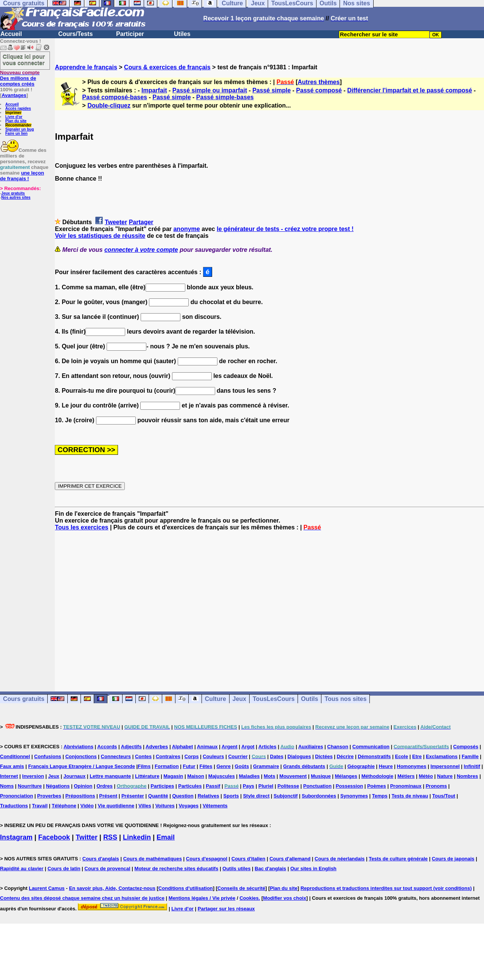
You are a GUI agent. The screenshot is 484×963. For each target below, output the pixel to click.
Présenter (132, 796)
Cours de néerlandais (340, 859)
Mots (269, 776)
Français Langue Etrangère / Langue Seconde (81, 766)
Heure (386, 766)
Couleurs (213, 756)
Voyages (189, 805)
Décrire (345, 756)
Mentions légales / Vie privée (202, 898)
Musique (321, 776)
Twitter (87, 837)
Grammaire (266, 766)
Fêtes (206, 766)
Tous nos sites (345, 699)
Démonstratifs (374, 756)
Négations (58, 786)
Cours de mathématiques (152, 859)
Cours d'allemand (290, 859)
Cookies (249, 898)
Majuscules (221, 776)
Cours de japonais (453, 859)
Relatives (208, 796)
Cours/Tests (75, 34)
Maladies (249, 776)
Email (166, 837)
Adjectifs (131, 746)
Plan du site (15, 121)
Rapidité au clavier (21, 868)
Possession (349, 786)
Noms (7, 786)
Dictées (323, 756)
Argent (229, 746)
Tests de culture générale (398, 859)
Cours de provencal (107, 868)
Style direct (256, 796)
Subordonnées (319, 796)
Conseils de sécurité (241, 888)
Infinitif (472, 766)
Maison (195, 776)
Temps (380, 796)
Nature (445, 776)
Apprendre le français (86, 67)
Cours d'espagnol (206, 859)
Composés (465, 746)
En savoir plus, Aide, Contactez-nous (112, 888)
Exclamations (442, 756)
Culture (215, 699)
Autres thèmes (319, 82)
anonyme (186, 229)
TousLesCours (274, 699)
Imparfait (154, 90)
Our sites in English (313, 868)
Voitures (165, 805)
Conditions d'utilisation (185, 888)
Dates (276, 756)
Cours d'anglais (100, 859)
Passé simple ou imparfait (209, 90)
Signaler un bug (19, 129)
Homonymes (412, 766)
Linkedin (137, 837)
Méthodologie (377, 776)
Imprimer (13, 113)
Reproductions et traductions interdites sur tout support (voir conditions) (386, 888)
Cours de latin (64, 868)
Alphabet (182, 746)
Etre (417, 756)
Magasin (173, 776)
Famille (470, 756)
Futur (189, 766)
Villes (144, 805)
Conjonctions (81, 756)
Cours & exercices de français (167, 67)
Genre (223, 766)
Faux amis (12, 766)
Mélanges (346, 776)
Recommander (18, 125)
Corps (192, 756)
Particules (190, 786)
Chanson (337, 746)
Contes (143, 756)
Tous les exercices (81, 527)
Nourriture (30, 786)
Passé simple (271, 90)
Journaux (75, 776)
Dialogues (299, 756)
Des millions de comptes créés (20, 78)
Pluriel (265, 786)
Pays (248, 786)
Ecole (401, 756)
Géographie (361, 766)
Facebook (54, 837)
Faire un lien (16, 133)
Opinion (83, 786)
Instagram (16, 837)
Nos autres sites (15, 197)
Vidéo (87, 805)
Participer (130, 34)
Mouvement (293, 776)
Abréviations (78, 746)
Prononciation (16, 796)
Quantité (158, 796)
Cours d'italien (248, 859)
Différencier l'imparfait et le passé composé (409, 90)
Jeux (239, 699)
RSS (110, 837)
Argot (247, 746)
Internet (9, 776)
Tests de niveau (410, 796)
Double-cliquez (108, 105)
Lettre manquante (110, 776)
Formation (167, 766)
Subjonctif (286, 796)
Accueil (11, 34)
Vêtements (215, 805)
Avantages (14, 95)
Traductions (14, 805)
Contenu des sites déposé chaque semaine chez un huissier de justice (82, 898)
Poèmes (376, 786)
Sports (231, 796)
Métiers (406, 776)
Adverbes (157, 746)
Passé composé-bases (114, 97)
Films (144, 766)
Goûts (242, 766)
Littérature (147, 776)
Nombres (467, 776)
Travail (40, 805)
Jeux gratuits (13, 193)
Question (182, 796)
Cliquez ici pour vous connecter (24, 59)
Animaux (207, 746)
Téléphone (64, 805)
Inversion (33, 776)
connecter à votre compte (141, 250)
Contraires (168, 756)
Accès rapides (18, 108)
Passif (213, 786)
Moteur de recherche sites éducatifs (177, 868)
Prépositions (80, 796)
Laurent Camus (47, 888)
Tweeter (116, 222)
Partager (141, 222)
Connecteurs (116, 756)
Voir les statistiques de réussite (100, 236)
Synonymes (354, 796)
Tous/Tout (443, 796)
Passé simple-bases (225, 97)
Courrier (237, 756)
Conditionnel (15, 756)
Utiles (182, 34)
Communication (370, 746)
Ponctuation (317, 786)
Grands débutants (304, 766)
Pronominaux (406, 786)
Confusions (47, 756)
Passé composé (319, 90)
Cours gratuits (23, 699)
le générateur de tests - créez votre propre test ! (285, 229)
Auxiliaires (310, 746)
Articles (267, 746)
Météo (426, 776)
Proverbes (49, 796)
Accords (107, 746)
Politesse (288, 786)
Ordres (104, 786)
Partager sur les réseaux (226, 908)
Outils (309, 699)
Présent (108, 796)
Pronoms (436, 786)
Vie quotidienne (116, 805)
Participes (162, 786)
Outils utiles (236, 868)
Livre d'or (13, 117)
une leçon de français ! (22, 175)
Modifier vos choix (284, 898)
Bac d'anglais (270, 868)
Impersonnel (444, 766)
